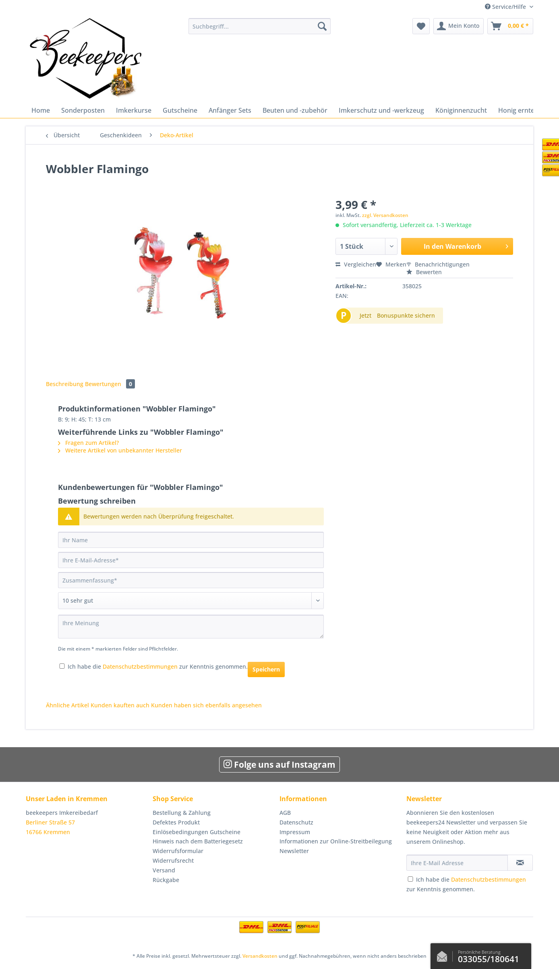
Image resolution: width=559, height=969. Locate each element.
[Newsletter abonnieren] (520, 863)
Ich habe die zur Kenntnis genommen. (158, 666)
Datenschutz (296, 822)
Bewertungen (110, 384)
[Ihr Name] (191, 540)
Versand (164, 870)
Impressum (295, 832)
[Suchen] (322, 26)
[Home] (41, 110)
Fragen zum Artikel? (88, 442)
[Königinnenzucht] (461, 110)
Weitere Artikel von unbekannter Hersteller (120, 450)
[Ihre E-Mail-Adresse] (191, 560)
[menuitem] (259, 30)
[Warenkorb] (510, 26)
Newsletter (294, 851)
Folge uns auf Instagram (279, 764)
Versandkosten (259, 955)
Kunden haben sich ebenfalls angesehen (206, 705)
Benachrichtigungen (438, 264)
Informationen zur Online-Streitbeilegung (336, 841)
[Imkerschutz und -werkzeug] (381, 110)
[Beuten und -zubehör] (295, 110)
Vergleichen (355, 264)
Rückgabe (166, 880)
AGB (285, 812)
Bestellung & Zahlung (182, 812)
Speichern (266, 669)
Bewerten (424, 272)
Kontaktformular (444, 954)
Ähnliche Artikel (67, 705)
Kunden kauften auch (120, 705)
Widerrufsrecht (173, 860)
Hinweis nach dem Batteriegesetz (198, 841)
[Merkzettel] (421, 26)
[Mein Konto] (458, 26)
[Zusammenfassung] (191, 580)
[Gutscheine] (180, 110)
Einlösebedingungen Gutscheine (196, 832)
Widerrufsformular (178, 851)
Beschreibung (64, 384)
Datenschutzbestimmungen (140, 666)
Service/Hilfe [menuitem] (506, 6)
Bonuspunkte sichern (406, 315)
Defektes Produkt (176, 822)
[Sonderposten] (83, 110)
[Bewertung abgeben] (191, 600)
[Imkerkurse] (133, 110)
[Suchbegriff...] (259, 26)
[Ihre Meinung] (191, 626)
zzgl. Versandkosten (385, 215)
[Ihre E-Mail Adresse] (457, 863)
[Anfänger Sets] (230, 110)
